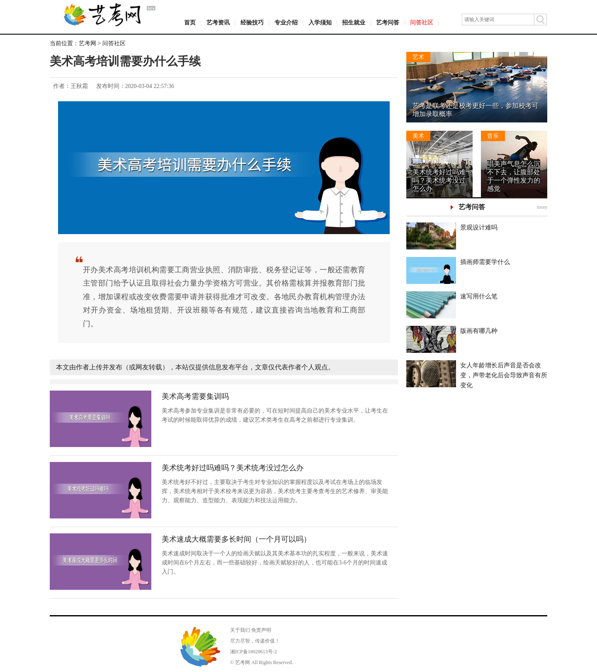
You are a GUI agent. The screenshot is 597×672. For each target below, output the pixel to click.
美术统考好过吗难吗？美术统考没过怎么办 (232, 468)
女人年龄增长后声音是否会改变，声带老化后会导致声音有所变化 (503, 375)
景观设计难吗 (479, 227)
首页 (190, 23)
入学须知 (320, 23)
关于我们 (240, 630)
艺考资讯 (218, 23)
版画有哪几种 (479, 330)
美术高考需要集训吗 (195, 396)
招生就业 (353, 23)
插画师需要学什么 (485, 262)
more (542, 207)
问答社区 (421, 23)
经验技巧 (252, 23)
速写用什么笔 (479, 296)
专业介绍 (286, 23)
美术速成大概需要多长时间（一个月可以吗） (236, 539)
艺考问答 (387, 23)
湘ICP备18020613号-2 (253, 652)
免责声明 (261, 630)
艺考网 (87, 43)
